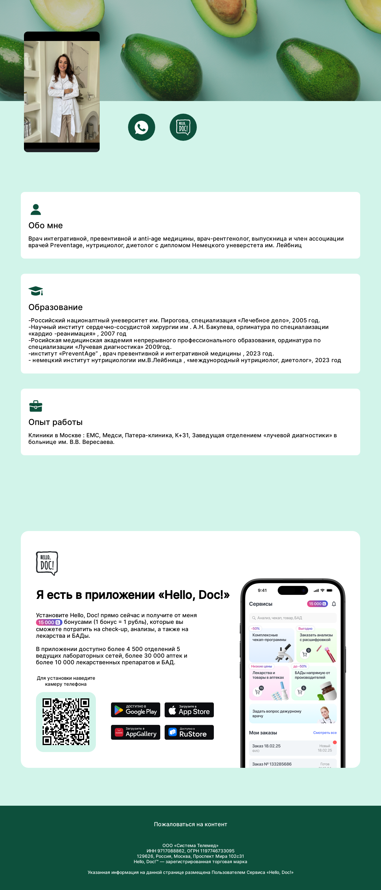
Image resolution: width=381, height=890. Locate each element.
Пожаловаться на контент (190, 824)
